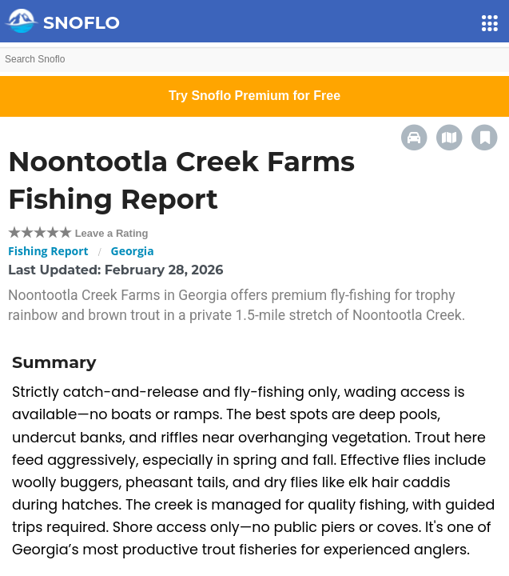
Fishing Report (48, 250)
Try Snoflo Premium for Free (254, 95)
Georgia (132, 250)
